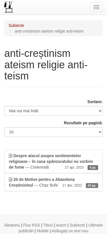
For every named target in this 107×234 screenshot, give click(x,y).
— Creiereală (53, 161)
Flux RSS (31, 225)
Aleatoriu (12, 225)
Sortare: (95, 101)
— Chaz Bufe (53, 182)
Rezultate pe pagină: (83, 123)
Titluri (48, 225)
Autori (61, 225)
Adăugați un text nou (70, 231)
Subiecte (16, 25)
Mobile (43, 231)
